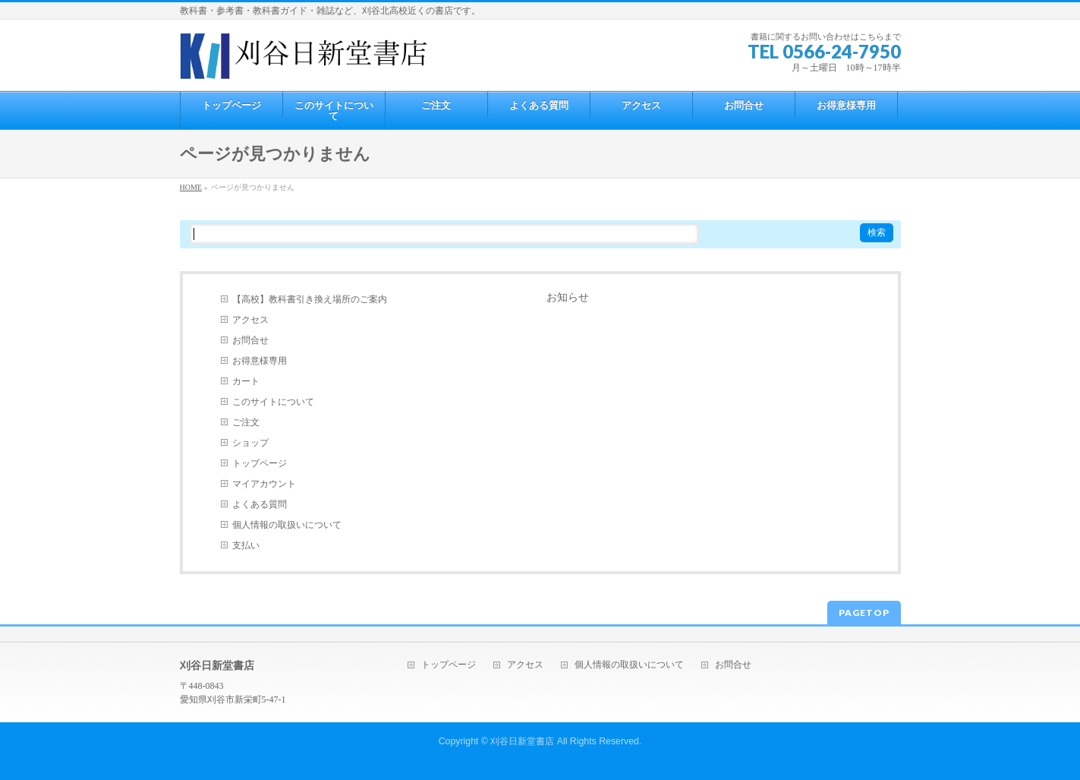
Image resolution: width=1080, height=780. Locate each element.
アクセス (250, 319)
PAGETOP (864, 612)
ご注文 (246, 422)
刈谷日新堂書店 (522, 741)
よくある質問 (259, 504)
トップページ (259, 463)
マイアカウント (264, 483)
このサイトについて (273, 401)
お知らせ (567, 297)
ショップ (250, 442)
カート (246, 381)
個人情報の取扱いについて (287, 524)
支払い (246, 545)
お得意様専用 (259, 360)
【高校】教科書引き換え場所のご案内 (309, 299)
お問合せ (250, 340)
